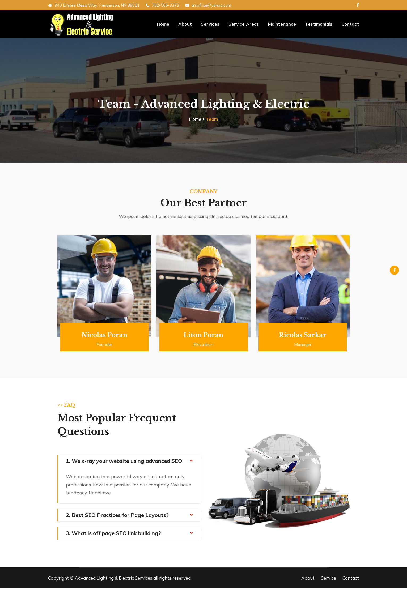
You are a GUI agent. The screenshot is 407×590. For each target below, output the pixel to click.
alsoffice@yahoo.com (208, 5)
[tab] (129, 462)
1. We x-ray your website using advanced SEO (124, 462)
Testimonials (318, 24)
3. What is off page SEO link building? (113, 534)
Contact (350, 24)
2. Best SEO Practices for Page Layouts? (117, 516)
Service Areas (243, 24)
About (185, 24)
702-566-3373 (162, 5)
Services (210, 24)
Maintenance (282, 24)
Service (328, 579)
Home (163, 24)
